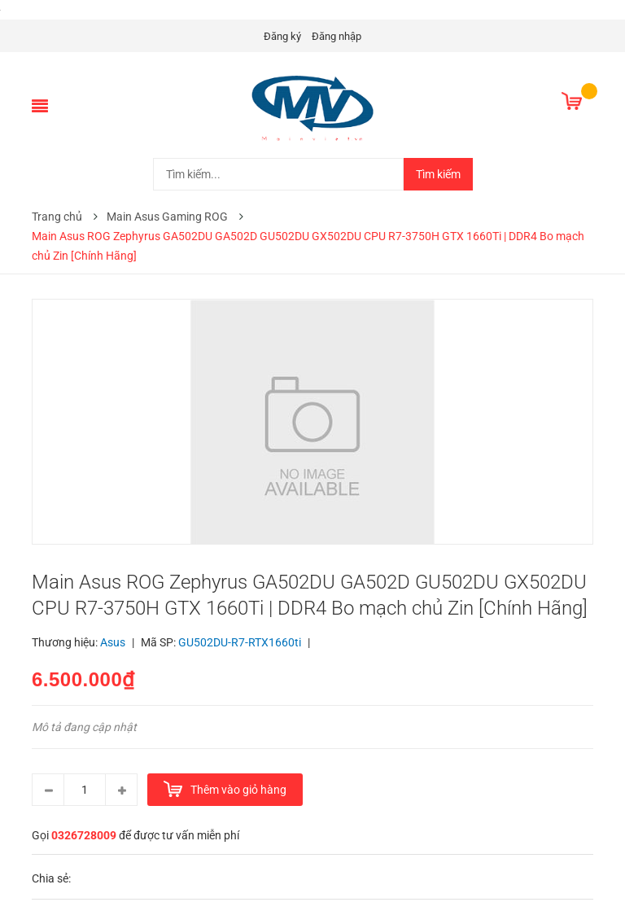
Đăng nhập (336, 36)
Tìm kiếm (438, 174)
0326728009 (83, 835)
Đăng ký (282, 36)
